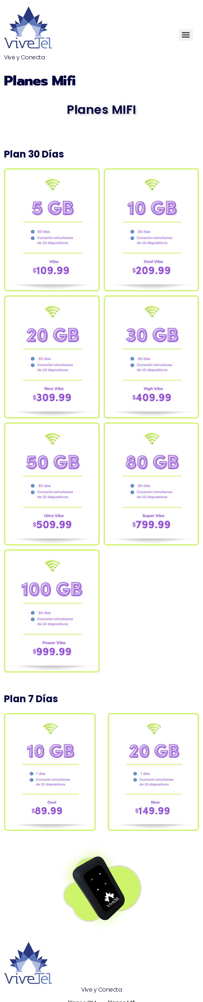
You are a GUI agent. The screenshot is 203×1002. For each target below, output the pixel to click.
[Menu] (185, 35)
